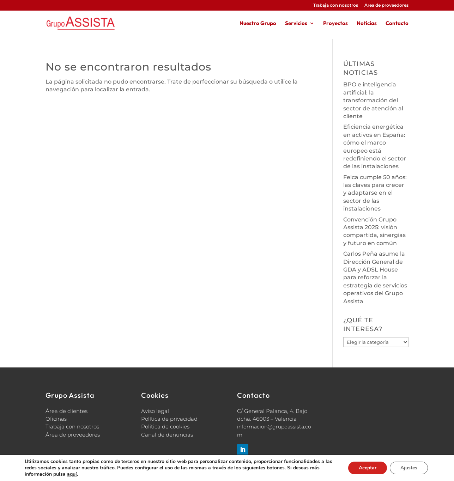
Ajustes (408, 467)
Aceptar (367, 467)
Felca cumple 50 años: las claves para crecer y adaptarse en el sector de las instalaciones (375, 193)
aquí (72, 474)
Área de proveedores (386, 5)
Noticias (367, 23)
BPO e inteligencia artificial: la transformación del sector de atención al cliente (373, 100)
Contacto (397, 23)
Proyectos (335, 23)
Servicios (296, 23)
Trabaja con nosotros (335, 5)
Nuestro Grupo (258, 23)
